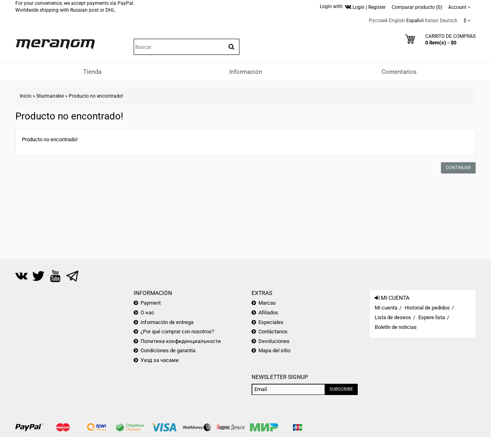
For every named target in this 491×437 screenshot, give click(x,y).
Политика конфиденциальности (181, 341)
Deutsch (448, 20)
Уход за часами (160, 360)
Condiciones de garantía (168, 350)
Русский (378, 20)
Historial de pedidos (427, 308)
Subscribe (341, 389)
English (397, 20)
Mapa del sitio (274, 350)
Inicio (25, 96)
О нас (147, 312)
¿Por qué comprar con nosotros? (177, 331)
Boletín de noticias (396, 327)
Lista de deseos (393, 317)
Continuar (458, 167)
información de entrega (167, 322)
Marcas (267, 303)
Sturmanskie (50, 96)
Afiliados (268, 312)
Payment (151, 303)
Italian (432, 20)
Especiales (270, 322)
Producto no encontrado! (96, 96)
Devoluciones (274, 341)
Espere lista (431, 317)
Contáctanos (272, 331)
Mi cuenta (386, 308)
